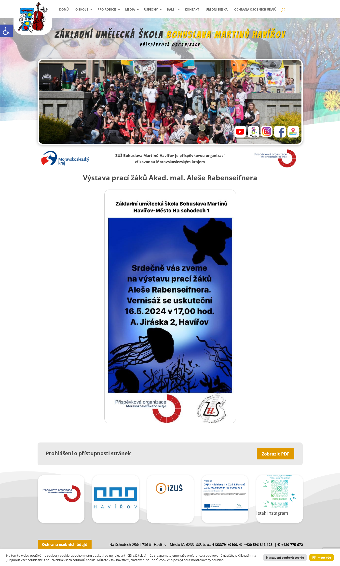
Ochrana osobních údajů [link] (255, 9)
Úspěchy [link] (151, 9)
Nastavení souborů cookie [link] (285, 557)
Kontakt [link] (192, 9)
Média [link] (130, 9)
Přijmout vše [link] (321, 557)
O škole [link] (81, 9)
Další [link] (171, 9)
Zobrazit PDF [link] (275, 454)
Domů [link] (64, 9)
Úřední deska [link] (217, 9)
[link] (6, 31)
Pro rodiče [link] (106, 9)
